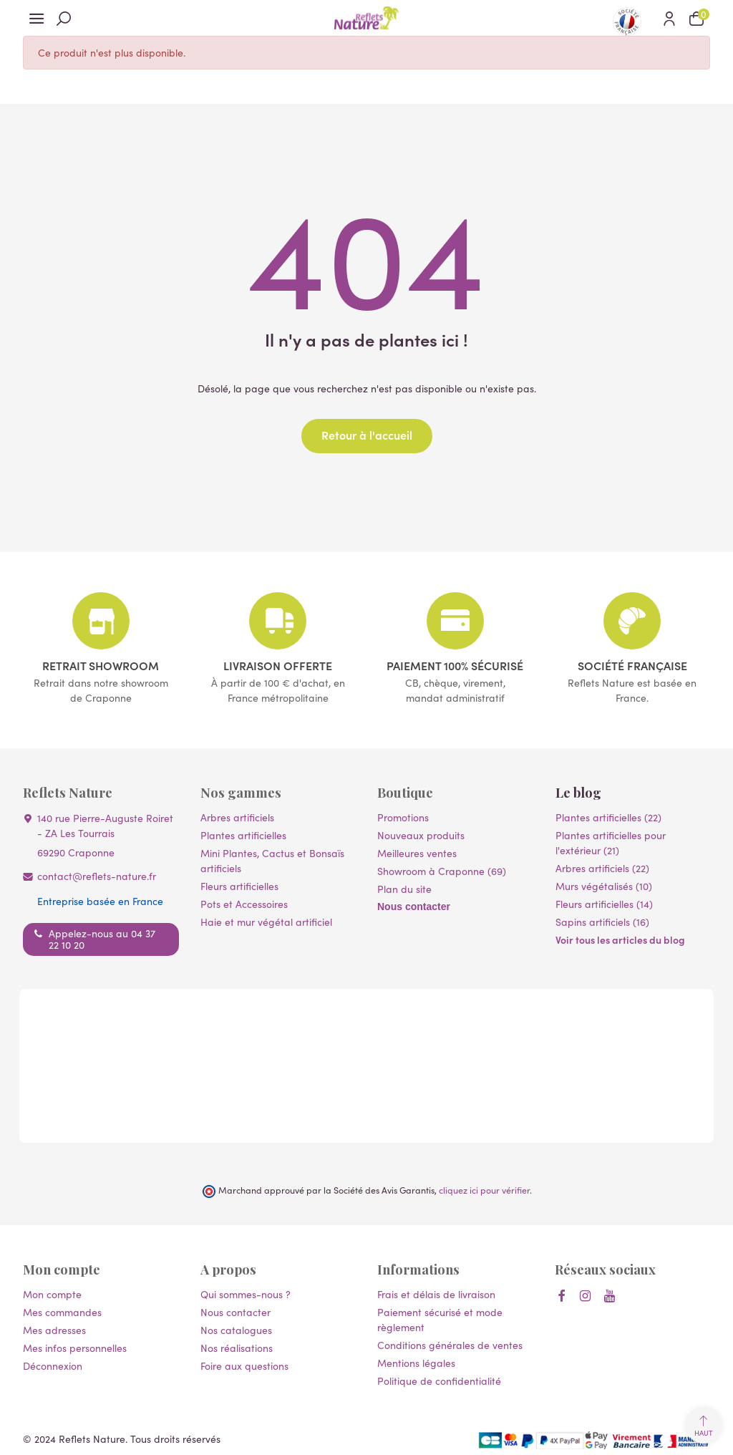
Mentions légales (416, 1362)
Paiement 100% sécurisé (455, 665)
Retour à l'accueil (366, 435)
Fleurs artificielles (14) (604, 903)
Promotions (403, 817)
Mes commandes (62, 1312)
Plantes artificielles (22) (608, 817)
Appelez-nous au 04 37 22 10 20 (102, 938)
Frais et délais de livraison (436, 1294)
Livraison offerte (277, 665)
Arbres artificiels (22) (602, 868)
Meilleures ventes (417, 853)
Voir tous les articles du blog (620, 939)
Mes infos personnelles (75, 1347)
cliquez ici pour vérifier (484, 1190)
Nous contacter (413, 906)
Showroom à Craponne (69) (441, 871)
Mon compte (52, 1294)
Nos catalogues (236, 1330)
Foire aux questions (244, 1365)
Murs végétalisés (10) (603, 886)
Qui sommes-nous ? (245, 1294)
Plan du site (404, 888)
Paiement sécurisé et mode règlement (440, 1319)
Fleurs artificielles (239, 886)
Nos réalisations (236, 1347)
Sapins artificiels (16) (602, 921)
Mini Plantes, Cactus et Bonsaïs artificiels (272, 860)
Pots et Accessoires (244, 903)
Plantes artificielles (243, 835)
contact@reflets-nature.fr (96, 876)
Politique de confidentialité (439, 1380)
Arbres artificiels (237, 817)
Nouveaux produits (421, 835)
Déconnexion (52, 1365)
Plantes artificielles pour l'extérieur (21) (610, 842)
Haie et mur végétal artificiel (266, 921)
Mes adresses (54, 1330)
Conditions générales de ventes (450, 1345)
